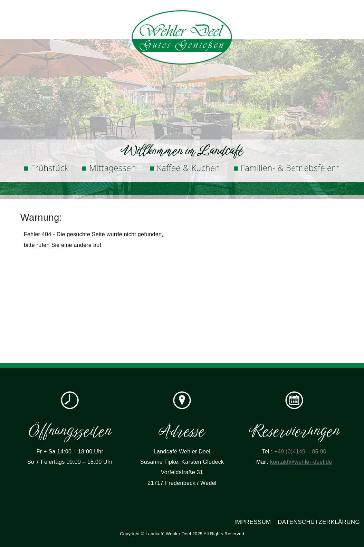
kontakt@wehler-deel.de (301, 462)
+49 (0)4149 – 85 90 (300, 451)
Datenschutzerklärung (319, 522)
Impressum (252, 522)
